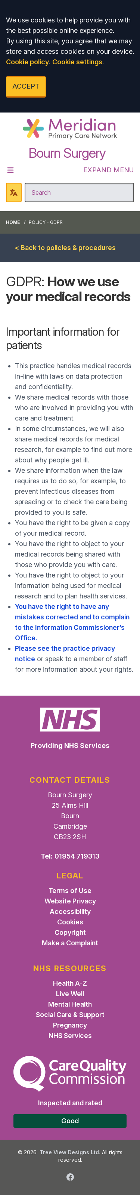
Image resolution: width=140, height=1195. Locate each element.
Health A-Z (70, 983)
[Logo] (70, 128)
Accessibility (70, 911)
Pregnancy (70, 1025)
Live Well (70, 994)
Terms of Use (70, 890)
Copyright (70, 932)
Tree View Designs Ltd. (70, 1152)
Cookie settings (77, 62)
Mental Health (70, 1004)
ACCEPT (26, 86)
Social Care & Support (70, 1015)
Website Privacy (70, 901)
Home (13, 222)
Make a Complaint (70, 943)
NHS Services (70, 1036)
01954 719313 (77, 856)
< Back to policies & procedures (65, 248)
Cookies (70, 922)
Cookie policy (27, 62)
